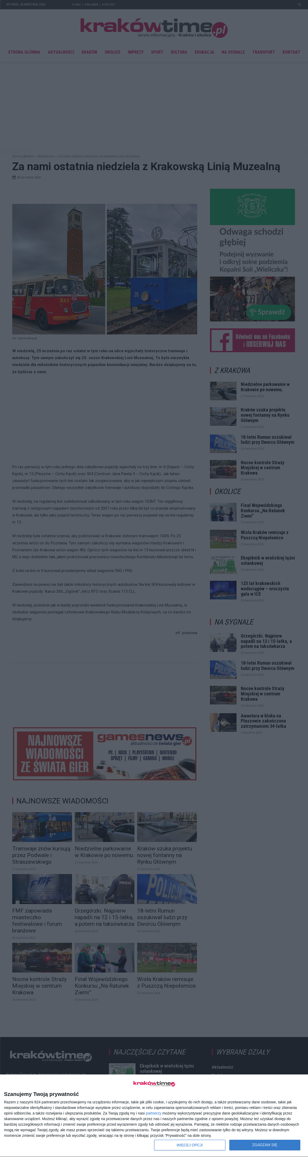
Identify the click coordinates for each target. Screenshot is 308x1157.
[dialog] (154, 1116)
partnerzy (153, 1113)
